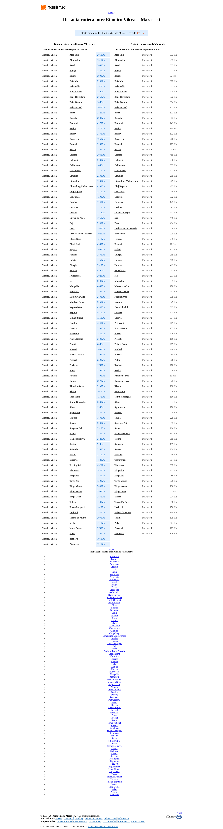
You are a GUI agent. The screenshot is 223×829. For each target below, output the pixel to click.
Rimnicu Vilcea (121, 381)
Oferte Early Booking (73, 818)
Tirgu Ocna (75, 496)
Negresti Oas (76, 307)
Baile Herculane (77, 97)
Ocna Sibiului (76, 318)
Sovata (73, 454)
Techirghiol (75, 465)
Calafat (73, 155)
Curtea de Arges (77, 218)
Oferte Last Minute (94, 818)
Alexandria (75, 60)
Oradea (73, 323)
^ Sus (179, 813)
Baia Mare (75, 81)
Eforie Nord (75, 239)
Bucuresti (74, 139)
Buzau (73, 149)
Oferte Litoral (110, 818)
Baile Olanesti (76, 102)
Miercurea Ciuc (77, 297)
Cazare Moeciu (138, 821)
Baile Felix (75, 86)
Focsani (73, 254)
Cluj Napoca (76, 191)
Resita (73, 381)
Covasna (74, 207)
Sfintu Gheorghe (78, 402)
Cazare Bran (124, 821)
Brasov (73, 134)
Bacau (73, 76)
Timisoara (75, 470)
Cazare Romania (64, 821)
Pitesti (73, 344)
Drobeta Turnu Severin (81, 233)
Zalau (72, 533)
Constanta (75, 197)
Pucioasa (74, 365)
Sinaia (73, 423)
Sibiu (72, 407)
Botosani (74, 123)
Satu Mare (75, 397)
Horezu (73, 270)
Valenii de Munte (78, 518)
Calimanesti (75, 165)
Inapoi (111, 549)
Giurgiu (73, 265)
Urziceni (74, 512)
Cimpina (74, 176)
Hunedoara (75, 276)
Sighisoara (75, 412)
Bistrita (73, 118)
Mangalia (74, 286)
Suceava (74, 460)
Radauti (73, 375)
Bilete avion (123, 818)
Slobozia (74, 449)
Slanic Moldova (77, 439)
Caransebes (75, 170)
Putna (72, 370)
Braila (73, 128)
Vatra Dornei (76, 528)
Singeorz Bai (76, 428)
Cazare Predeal (110, 821)
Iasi (71, 281)
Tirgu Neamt (76, 491)
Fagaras (73, 249)
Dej (71, 223)
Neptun (73, 312)
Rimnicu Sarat (77, 386)
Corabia (74, 202)
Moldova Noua (77, 302)
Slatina (73, 444)
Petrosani (74, 333)
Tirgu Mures (76, 486)
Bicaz (72, 112)
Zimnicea (74, 544)
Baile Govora (76, 91)
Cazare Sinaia (95, 821)
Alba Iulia (74, 55)
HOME (58, 818)
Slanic (73, 433)
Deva (72, 228)
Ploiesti (73, 349)
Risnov (73, 391)
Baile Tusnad (76, 107)
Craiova (73, 212)
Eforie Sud (75, 244)
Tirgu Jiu (74, 481)
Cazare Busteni (80, 821)
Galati (73, 260)
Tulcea (73, 502)
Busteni (73, 144)
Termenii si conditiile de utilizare (103, 826)
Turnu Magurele (77, 507)
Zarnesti (74, 539)
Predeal (73, 360)
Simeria (73, 418)
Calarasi (74, 160)
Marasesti (74, 291)
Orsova (73, 328)
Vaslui (73, 523)
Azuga (73, 70)
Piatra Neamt (76, 339)
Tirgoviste (74, 475)
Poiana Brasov (77, 354)
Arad (72, 65)
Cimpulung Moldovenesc (82, 186)
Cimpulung (75, 181)
